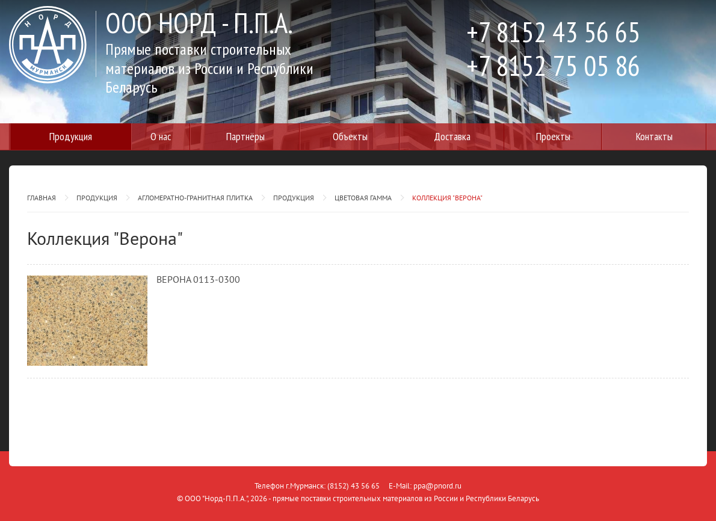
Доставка (452, 136)
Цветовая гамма (363, 197)
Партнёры (245, 136)
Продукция (70, 136)
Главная (41, 197)
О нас (160, 136)
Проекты (553, 136)
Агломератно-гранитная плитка (195, 197)
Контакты (654, 136)
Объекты (350, 136)
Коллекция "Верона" (447, 197)
